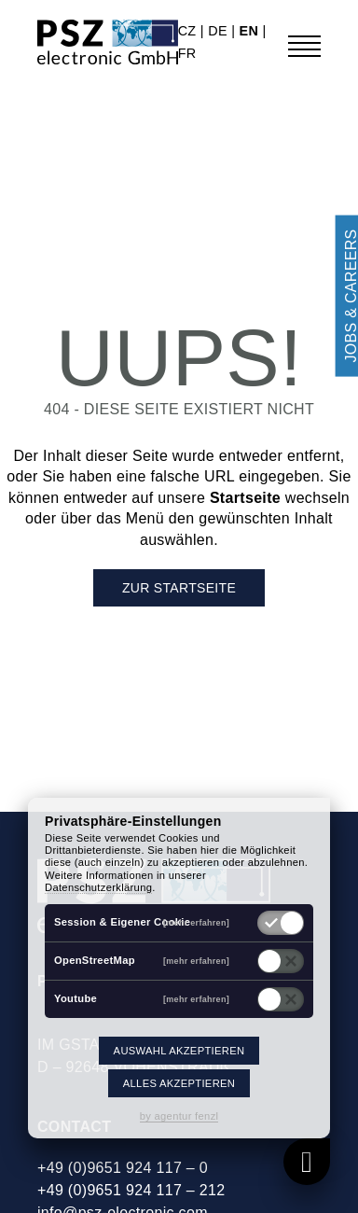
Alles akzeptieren (179, 1083)
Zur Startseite (179, 587)
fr (187, 53)
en (251, 30)
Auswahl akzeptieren (179, 1050)
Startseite (245, 498)
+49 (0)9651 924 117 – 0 (122, 1168)
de (219, 30)
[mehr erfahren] (196, 922)
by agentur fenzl (179, 1116)
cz (189, 30)
